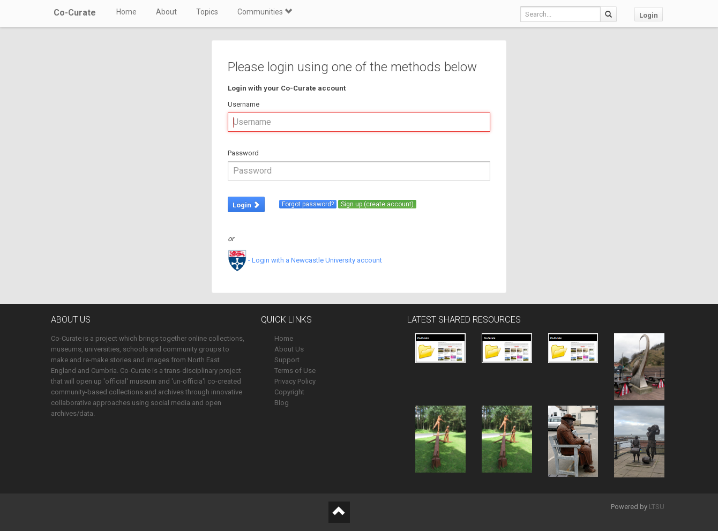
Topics (207, 12)
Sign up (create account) (377, 204)
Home (126, 12)
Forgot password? (308, 204)
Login (648, 15)
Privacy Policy (295, 381)
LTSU (656, 507)
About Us (289, 349)
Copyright (289, 392)
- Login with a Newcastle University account (305, 260)
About (166, 12)
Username (243, 104)
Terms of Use (295, 371)
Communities (264, 12)
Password (243, 153)
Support (287, 360)
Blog (281, 403)
